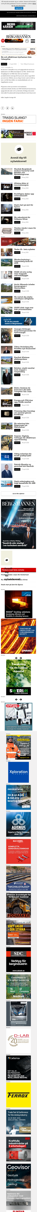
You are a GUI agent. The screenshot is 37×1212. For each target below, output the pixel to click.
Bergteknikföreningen (21, 16)
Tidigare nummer (19, 12)
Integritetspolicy (32, 16)
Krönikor (33, 12)
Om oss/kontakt (27, 12)
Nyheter (4, 64)
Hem (8, 12)
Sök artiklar (12, 12)
